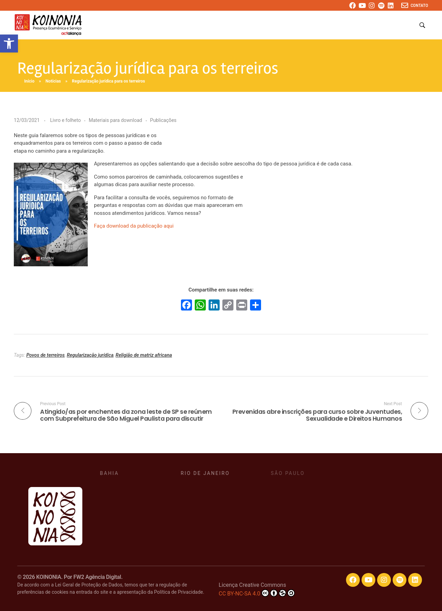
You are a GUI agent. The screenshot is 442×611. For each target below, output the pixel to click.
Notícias (53, 81)
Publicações (163, 120)
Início (29, 81)
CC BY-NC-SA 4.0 (257, 593)
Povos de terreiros (45, 355)
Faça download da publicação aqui (134, 226)
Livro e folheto (65, 120)
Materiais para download (115, 120)
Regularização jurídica (90, 355)
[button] (9, 43)
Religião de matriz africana (144, 355)
